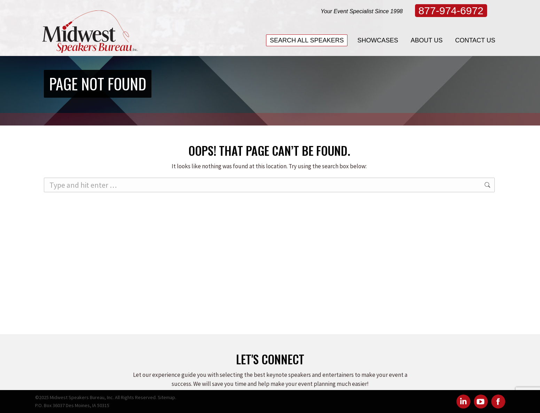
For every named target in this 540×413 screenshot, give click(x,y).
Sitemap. (167, 397)
